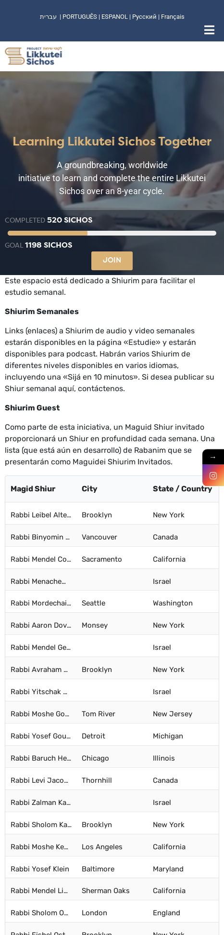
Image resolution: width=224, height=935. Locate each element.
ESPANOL (114, 16)
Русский (145, 16)
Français (173, 16)
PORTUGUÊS (79, 16)
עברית (48, 16)
